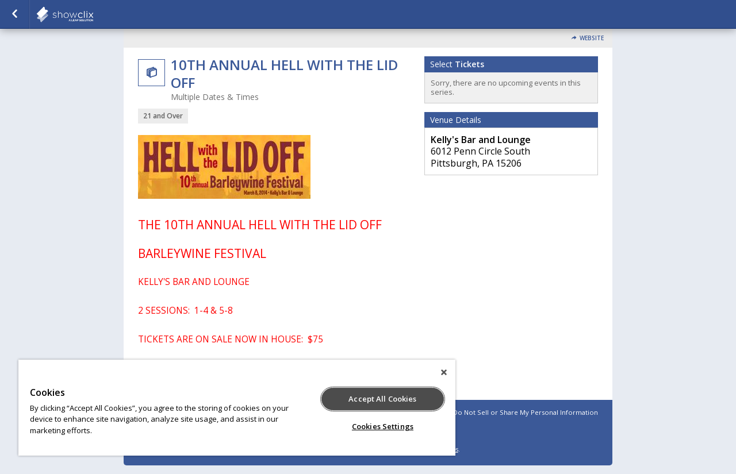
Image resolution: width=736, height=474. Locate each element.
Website (592, 38)
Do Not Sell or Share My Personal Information (525, 412)
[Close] (443, 372)
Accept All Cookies (382, 399)
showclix (93, 14)
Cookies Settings (382, 426)
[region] (236, 408)
